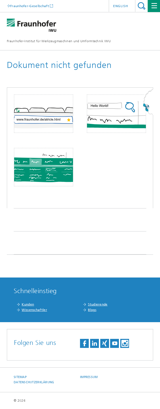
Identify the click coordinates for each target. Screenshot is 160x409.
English (120, 6)
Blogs (92, 310)
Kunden (28, 304)
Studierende (97, 304)
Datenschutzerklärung (34, 382)
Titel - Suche (141, 6)
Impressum (89, 377)
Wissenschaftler (34, 310)
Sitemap (20, 377)
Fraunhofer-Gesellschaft (29, 6)
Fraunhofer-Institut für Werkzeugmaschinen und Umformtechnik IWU (59, 41)
